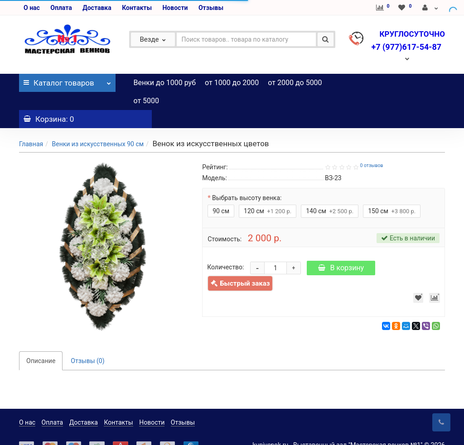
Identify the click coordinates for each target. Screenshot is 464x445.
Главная (31, 125)
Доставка (96, 7)
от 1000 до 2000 (232, 82)
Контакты (137, 7)
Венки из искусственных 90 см (98, 125)
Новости (175, 7)
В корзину (341, 249)
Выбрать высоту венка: (246, 179)
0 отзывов (371, 147)
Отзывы (210, 7)
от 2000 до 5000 (295, 82)
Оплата (61, 7)
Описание (40, 342)
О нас (32, 7)
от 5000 (147, 100)
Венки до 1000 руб (165, 82)
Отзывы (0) (87, 342)
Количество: (225, 249)
